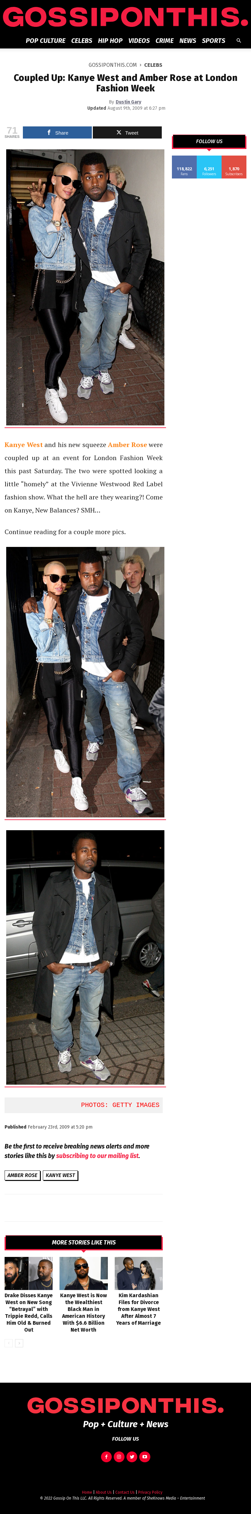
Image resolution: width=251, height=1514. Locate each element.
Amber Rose (22, 1175)
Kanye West (60, 1175)
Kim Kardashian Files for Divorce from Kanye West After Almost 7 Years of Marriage (138, 1309)
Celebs (81, 41)
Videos (139, 41)
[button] (238, 41)
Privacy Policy (150, 1492)
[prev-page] (9, 1343)
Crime (165, 41)
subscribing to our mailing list (97, 1156)
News (187, 41)
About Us (104, 1492)
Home (87, 1492)
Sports (213, 41)
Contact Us (125, 1492)
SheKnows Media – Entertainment (176, 1498)
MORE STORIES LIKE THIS (84, 1242)
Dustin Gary (128, 102)
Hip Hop (110, 41)
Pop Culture (45, 41)
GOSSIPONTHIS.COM (113, 65)
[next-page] (19, 1343)
